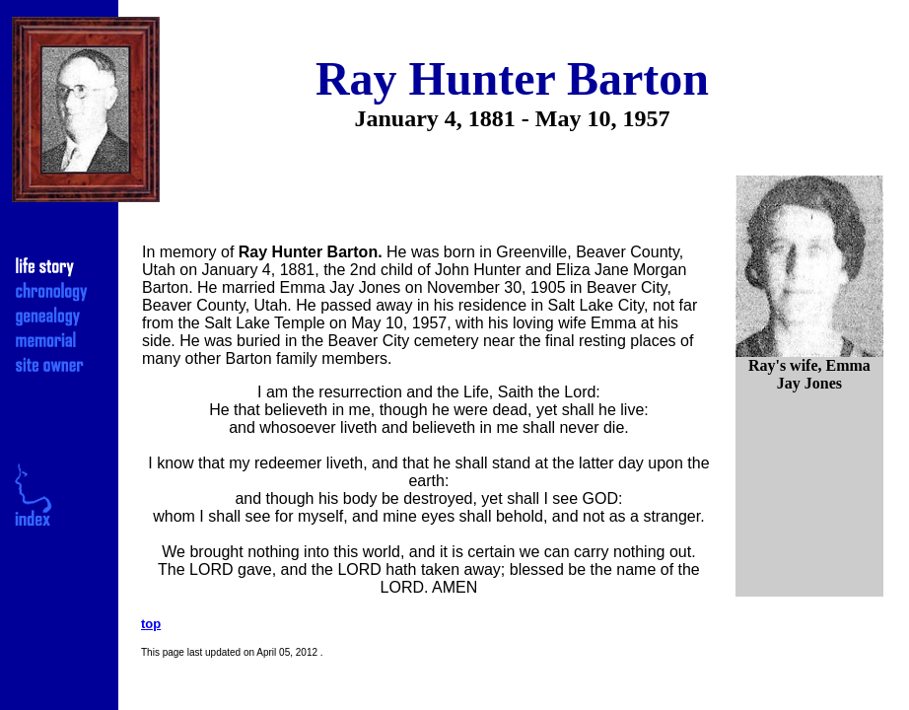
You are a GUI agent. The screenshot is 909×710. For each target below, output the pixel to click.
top (151, 623)
